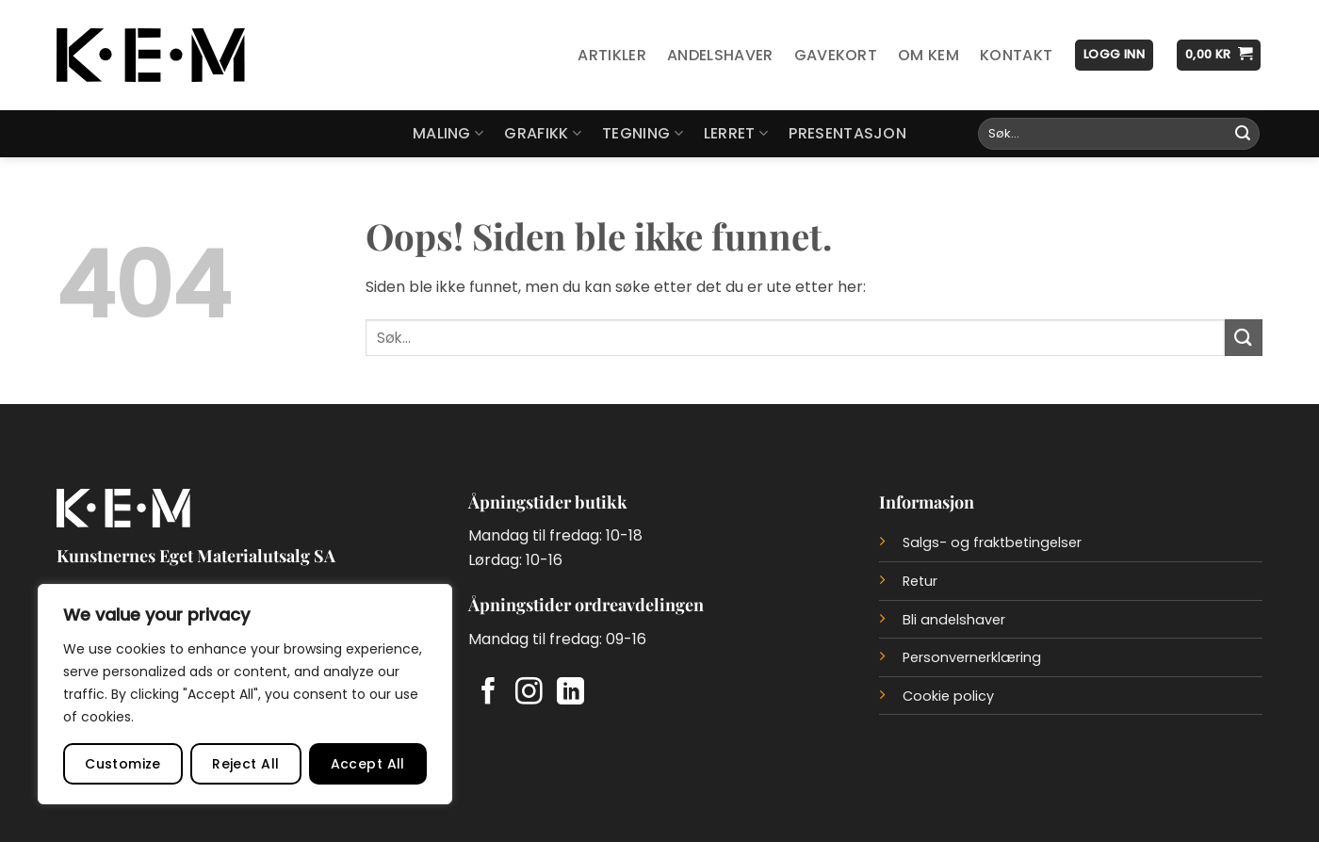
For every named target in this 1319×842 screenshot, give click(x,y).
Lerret (736, 133)
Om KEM (928, 55)
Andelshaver (720, 55)
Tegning (642, 133)
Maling (448, 133)
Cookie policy (948, 696)
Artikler (612, 55)
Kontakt (1016, 55)
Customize (123, 763)
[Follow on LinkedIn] (570, 693)
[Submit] (1243, 134)
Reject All (245, 763)
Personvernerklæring (972, 657)
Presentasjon (847, 133)
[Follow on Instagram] (529, 693)
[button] (1114, 55)
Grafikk (542, 133)
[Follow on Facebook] (488, 693)
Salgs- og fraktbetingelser (992, 542)
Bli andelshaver (954, 619)
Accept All (368, 763)
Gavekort (836, 55)
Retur (920, 581)
